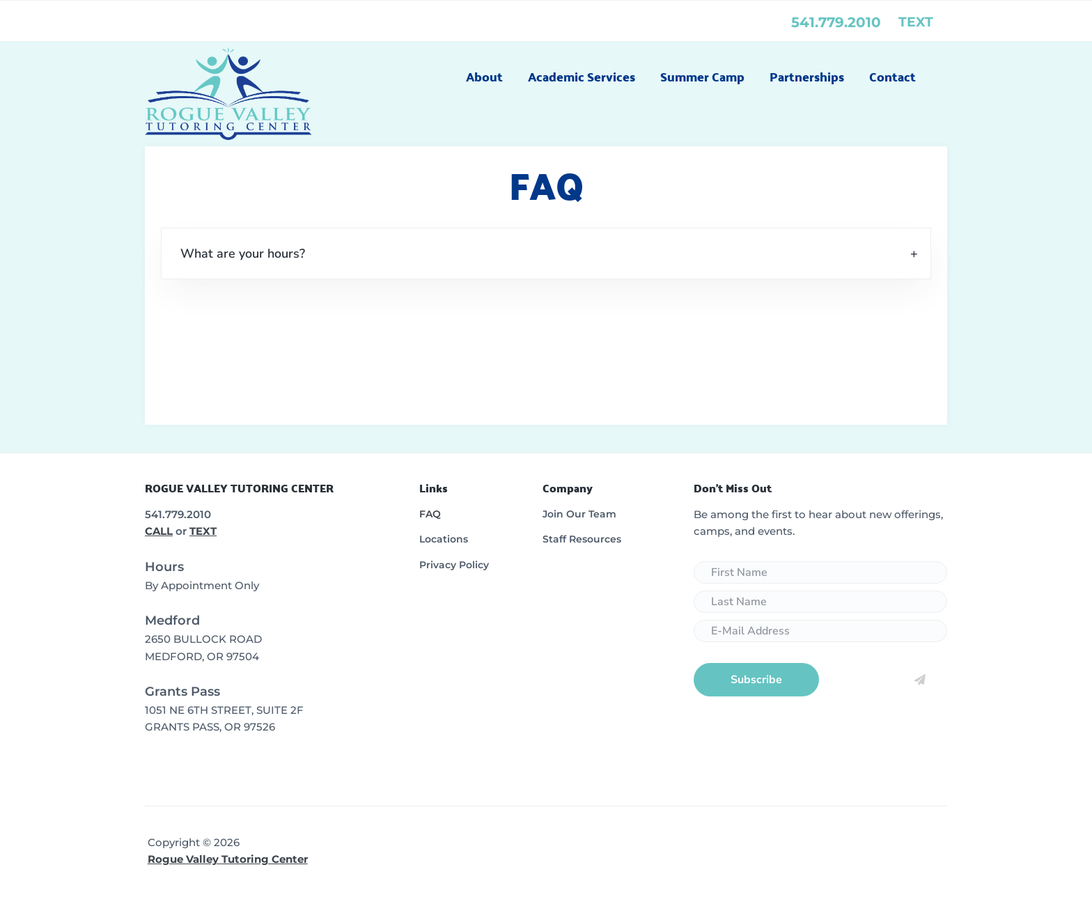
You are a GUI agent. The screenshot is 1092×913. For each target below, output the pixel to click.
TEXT (203, 531)
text (915, 22)
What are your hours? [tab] (242, 253)
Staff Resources (582, 539)
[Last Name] (820, 602)
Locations (443, 539)
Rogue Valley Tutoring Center (228, 859)
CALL (159, 531)
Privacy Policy (454, 565)
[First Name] (820, 572)
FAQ (430, 514)
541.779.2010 (836, 22)
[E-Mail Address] (820, 631)
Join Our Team (579, 514)
